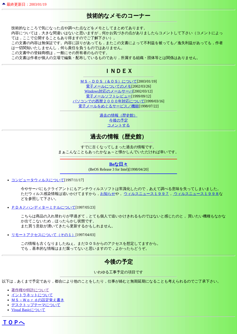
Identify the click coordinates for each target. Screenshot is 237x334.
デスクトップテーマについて (35, 305)
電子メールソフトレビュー (108, 96)
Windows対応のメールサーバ (109, 91)
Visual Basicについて (28, 310)
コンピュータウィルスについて (37, 180)
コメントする (118, 125)
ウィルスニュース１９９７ (146, 194)
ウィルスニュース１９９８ (196, 194)
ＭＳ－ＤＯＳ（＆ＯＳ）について (108, 81)
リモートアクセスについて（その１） (43, 235)
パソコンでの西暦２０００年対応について (108, 101)
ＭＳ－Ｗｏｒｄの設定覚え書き (37, 300)
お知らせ (107, 194)
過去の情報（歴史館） (118, 115)
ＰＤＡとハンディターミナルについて (43, 207)
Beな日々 (118, 164)
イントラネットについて (32, 295)
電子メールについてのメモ (108, 86)
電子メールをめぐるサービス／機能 (108, 106)
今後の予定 (118, 120)
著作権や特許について (30, 290)
